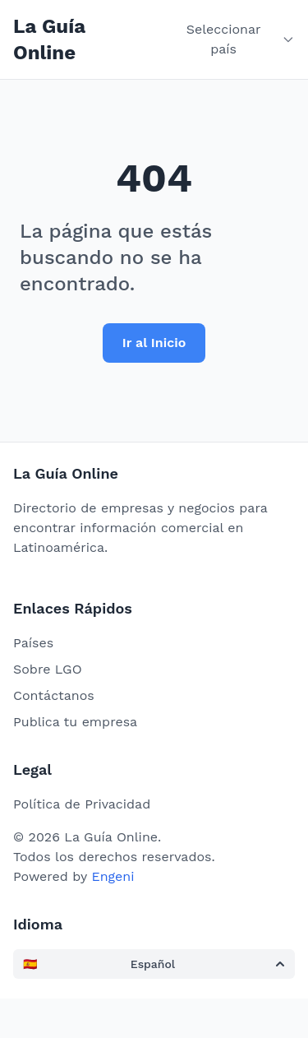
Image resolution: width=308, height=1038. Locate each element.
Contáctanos (53, 695)
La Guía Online (49, 39)
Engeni (112, 876)
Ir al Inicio (154, 342)
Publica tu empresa (75, 722)
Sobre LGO (47, 669)
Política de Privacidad (81, 804)
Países (33, 643)
